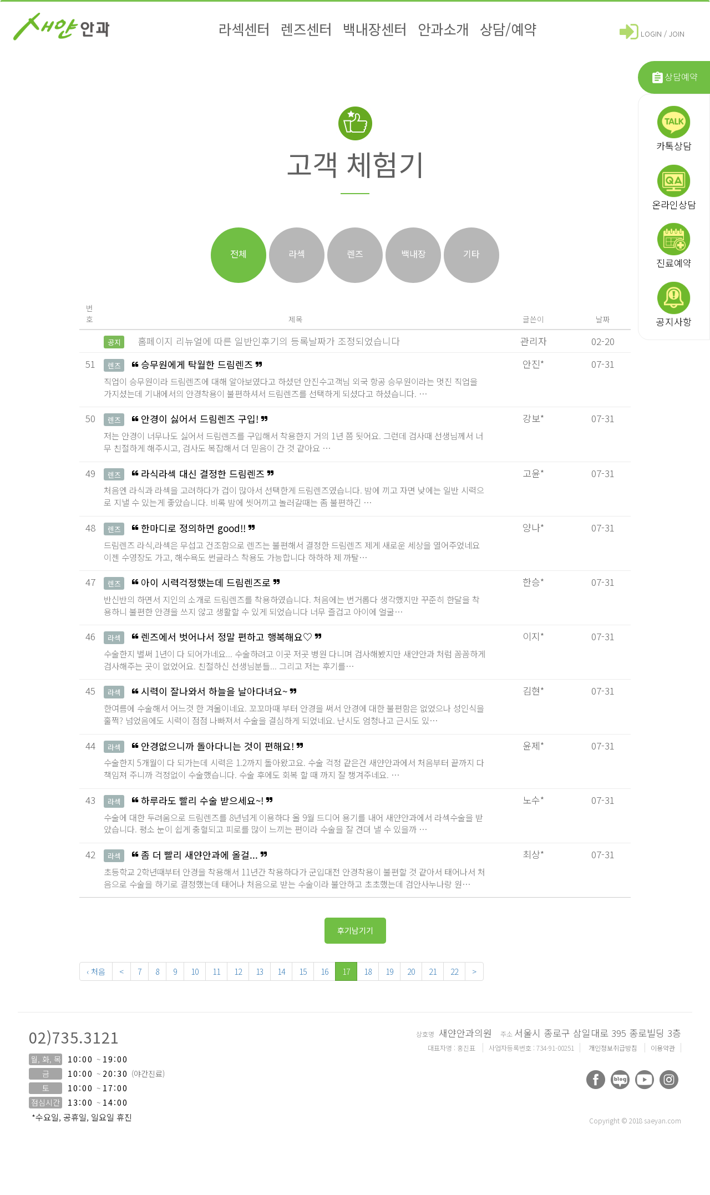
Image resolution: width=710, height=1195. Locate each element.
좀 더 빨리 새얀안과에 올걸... (296, 870)
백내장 (413, 253)
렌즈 (355, 253)
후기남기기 (355, 930)
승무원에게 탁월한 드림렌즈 (296, 379)
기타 (471, 253)
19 (389, 971)
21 (433, 971)
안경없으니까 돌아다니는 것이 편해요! (296, 761)
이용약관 (663, 1047)
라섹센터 (244, 28)
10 (195, 971)
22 (454, 971)
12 (238, 971)
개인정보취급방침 (614, 1047)
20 (411, 971)
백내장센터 (375, 28)
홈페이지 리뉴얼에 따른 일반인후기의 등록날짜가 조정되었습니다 (269, 341)
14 (281, 971)
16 (324, 971)
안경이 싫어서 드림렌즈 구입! (296, 434)
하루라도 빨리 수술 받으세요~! (296, 815)
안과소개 (443, 28)
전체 (238, 253)
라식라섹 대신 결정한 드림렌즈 (296, 489)
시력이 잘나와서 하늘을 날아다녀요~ (296, 706)
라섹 (296, 253)
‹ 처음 (96, 971)
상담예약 (674, 77)
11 (216, 971)
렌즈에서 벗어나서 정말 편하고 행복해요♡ (296, 652)
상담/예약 (508, 28)
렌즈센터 (306, 28)
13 (259, 971)
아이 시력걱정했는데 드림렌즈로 (296, 597)
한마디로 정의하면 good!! (296, 543)
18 (368, 971)
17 (346, 971)
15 (303, 971)
